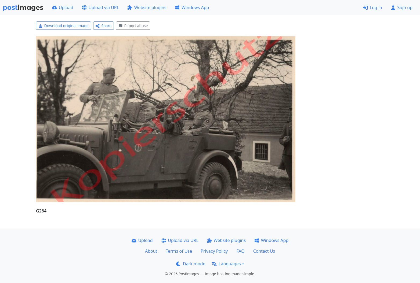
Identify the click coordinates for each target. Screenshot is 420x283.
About (151, 251)
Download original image (63, 25)
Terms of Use (179, 251)
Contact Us (264, 251)
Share (103, 25)
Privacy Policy (214, 251)
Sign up (401, 7)
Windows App (192, 7)
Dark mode (190, 264)
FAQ (240, 251)
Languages (226, 264)
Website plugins (147, 7)
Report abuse (133, 25)
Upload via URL (100, 7)
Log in (372, 7)
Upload (62, 7)
